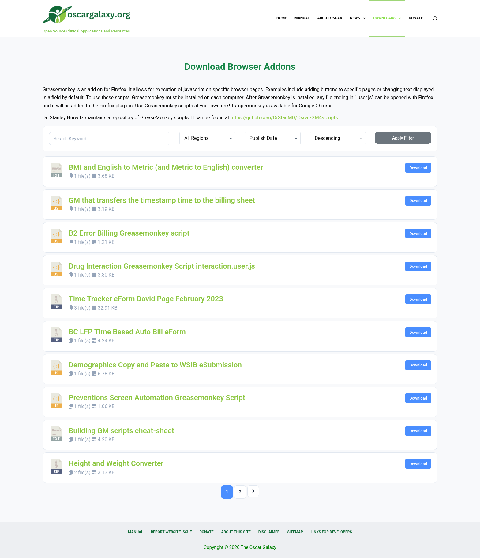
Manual (301, 18)
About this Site (235, 532)
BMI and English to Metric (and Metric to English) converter (166, 167)
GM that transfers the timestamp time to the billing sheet (162, 200)
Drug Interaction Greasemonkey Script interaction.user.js (162, 266)
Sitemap (295, 532)
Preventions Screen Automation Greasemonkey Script (157, 397)
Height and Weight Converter (116, 463)
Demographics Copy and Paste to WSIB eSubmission (155, 365)
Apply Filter (403, 138)
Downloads (388, 18)
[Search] (435, 18)
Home (281, 18)
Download (418, 168)
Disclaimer (269, 532)
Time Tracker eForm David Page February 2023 (146, 299)
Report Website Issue (171, 532)
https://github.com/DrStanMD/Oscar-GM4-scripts (284, 118)
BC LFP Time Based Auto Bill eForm (127, 332)
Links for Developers (331, 532)
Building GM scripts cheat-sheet (121, 430)
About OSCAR (329, 18)
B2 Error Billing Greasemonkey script (129, 233)
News (359, 18)
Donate (416, 18)
